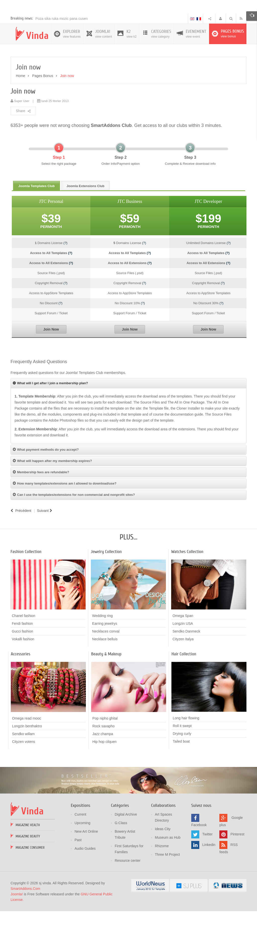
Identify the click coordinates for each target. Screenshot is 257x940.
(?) (65, 272)
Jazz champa (102, 763)
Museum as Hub (167, 867)
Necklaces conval (105, 661)
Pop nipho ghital (104, 747)
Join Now (51, 359)
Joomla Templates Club (36, 215)
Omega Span (182, 645)
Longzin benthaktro (27, 755)
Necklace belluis (104, 668)
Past (78, 869)
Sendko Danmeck (186, 661)
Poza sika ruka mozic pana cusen (61, 48)
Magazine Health (28, 854)
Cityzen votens (23, 771)
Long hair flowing (186, 747)
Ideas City (162, 858)
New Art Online (86, 861)
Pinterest (237, 863)
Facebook (199, 854)
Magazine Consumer (30, 877)
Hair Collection (183, 683)
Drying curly (182, 763)
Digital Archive (126, 844)
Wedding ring (102, 645)
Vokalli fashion (23, 668)
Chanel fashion (23, 645)
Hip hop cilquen (104, 771)
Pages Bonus (42, 105)
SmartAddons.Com (25, 918)
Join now (23, 120)
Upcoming (82, 852)
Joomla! (17, 923)
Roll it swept (182, 755)
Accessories (20, 683)
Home (20, 105)
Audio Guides (85, 878)
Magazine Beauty (28, 866)
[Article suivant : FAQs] (45, 540)
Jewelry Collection (106, 581)
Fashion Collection (26, 581)
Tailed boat (181, 771)
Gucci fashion (22, 661)
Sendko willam (23, 763)
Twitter (207, 863)
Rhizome (162, 875)
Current (80, 844)
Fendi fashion (22, 653)
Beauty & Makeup (106, 683)
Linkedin (208, 874)
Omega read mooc (26, 747)
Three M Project (167, 884)
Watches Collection (187, 581)
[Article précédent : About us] (21, 540)
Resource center (128, 890)
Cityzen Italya (183, 668)
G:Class (121, 852)
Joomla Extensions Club (85, 215)
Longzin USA (182, 653)
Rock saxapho (103, 755)
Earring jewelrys (104, 653)
